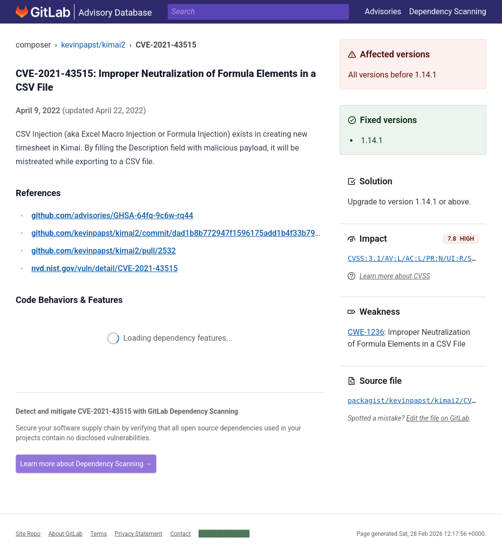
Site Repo (28, 533)
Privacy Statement (138, 533)
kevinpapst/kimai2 (93, 45)
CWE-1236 (366, 332)
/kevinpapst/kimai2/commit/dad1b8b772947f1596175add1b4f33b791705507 (188, 233)
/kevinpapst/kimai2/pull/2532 (103, 250)
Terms (98, 533)
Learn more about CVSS (394, 276)
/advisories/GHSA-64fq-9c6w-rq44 (112, 215)
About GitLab (66, 533)
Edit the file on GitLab (437, 418)
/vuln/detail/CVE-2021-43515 (104, 268)
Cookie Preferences (224, 533)
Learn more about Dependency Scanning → (86, 464)
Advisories (383, 11)
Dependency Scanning (447, 11)
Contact (180, 533)
